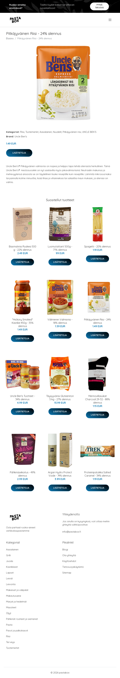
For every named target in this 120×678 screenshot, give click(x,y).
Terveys (10, 642)
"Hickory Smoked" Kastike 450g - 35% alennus (22, 323)
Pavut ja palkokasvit (17, 630)
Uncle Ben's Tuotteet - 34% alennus (22, 397)
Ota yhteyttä (69, 555)
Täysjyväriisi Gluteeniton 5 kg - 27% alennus (60, 397)
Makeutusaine (13, 595)
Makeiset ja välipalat (17, 590)
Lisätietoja (19, 152)
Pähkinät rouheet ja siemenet (22, 618)
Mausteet (11, 607)
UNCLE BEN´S (89, 131)
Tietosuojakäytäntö (73, 566)
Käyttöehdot (69, 561)
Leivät (9, 578)
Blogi (65, 549)
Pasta (9, 624)
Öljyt (8, 613)
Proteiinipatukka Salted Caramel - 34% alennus (97, 474)
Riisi (22, 131)
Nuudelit (57, 131)
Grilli (8, 555)
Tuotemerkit (31, 131)
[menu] (110, 20)
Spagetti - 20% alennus (97, 246)
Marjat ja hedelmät (16, 601)
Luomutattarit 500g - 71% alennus (60, 248)
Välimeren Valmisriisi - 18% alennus (60, 321)
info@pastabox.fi (71, 531)
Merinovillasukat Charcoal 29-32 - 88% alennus (97, 399)
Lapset (10, 572)
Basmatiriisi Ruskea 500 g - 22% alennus (22, 248)
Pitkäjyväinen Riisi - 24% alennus (97, 321)
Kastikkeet (12, 566)
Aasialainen (46, 131)
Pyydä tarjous (99, 6)
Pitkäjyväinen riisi (72, 131)
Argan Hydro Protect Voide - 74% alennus (60, 474)
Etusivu (10, 38)
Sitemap (66, 572)
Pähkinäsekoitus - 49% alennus (22, 474)
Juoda (9, 561)
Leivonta (10, 584)
